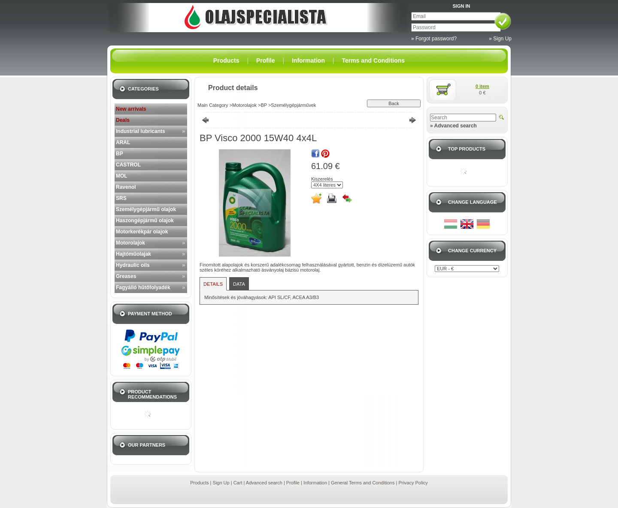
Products (199, 482)
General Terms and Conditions (362, 482)
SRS (121, 198)
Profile (293, 482)
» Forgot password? (434, 39)
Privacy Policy (412, 482)
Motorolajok (130, 243)
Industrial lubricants (140, 131)
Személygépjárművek (293, 105)
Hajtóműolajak (133, 254)
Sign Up (221, 482)
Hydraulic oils (133, 265)
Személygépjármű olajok (146, 209)
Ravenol (126, 187)
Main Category (212, 105)
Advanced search (264, 482)
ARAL (123, 142)
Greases (126, 276)
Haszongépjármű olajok (145, 221)
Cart (237, 482)
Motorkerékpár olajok (142, 232)
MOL (121, 176)
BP (119, 154)
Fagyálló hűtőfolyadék (143, 287)
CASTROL (128, 165)
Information (315, 482)
